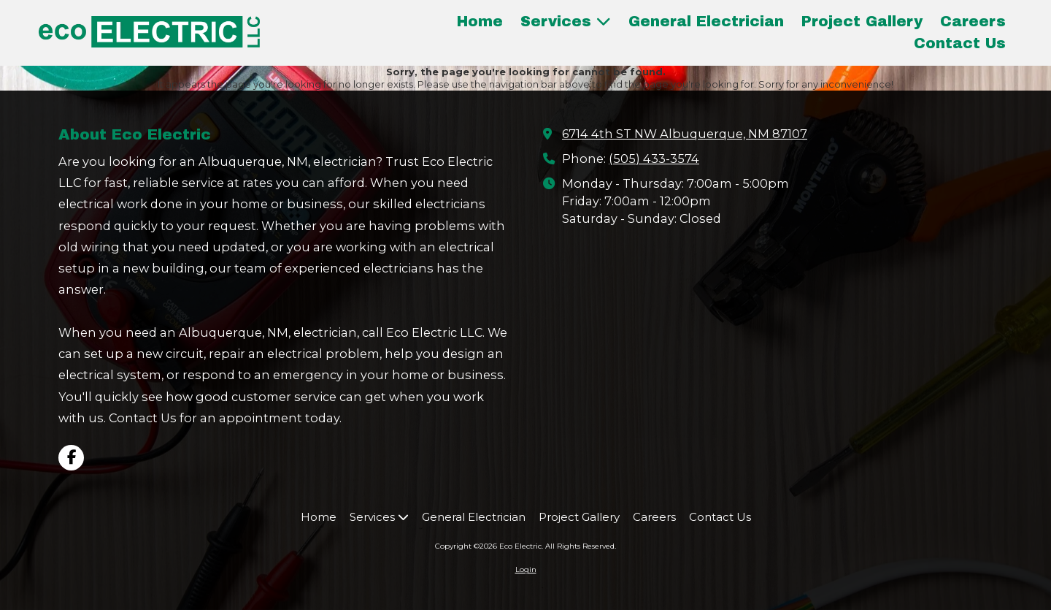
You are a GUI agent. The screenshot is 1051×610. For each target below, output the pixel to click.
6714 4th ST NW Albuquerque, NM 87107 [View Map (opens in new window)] (684, 133)
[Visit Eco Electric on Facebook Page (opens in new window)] (71, 457)
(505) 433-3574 (654, 158)
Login (525, 569)
